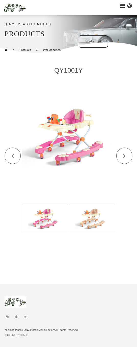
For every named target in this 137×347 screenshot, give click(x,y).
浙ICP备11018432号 (16, 335)
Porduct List (93, 41)
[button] (13, 156)
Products (25, 49)
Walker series (52, 49)
